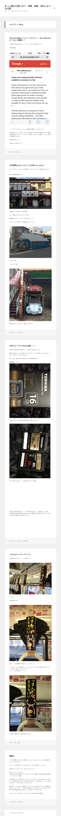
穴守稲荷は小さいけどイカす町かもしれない (27, 165)
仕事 (22, 802)
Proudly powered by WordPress (16, 812)
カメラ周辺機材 (24, 541)
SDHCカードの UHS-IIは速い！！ (22, 346)
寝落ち (12, 756)
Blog (19, 152)
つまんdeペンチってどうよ (20, 554)
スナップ (23, 332)
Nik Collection (12, 47)
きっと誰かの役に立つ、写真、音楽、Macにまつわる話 (28, 7)
